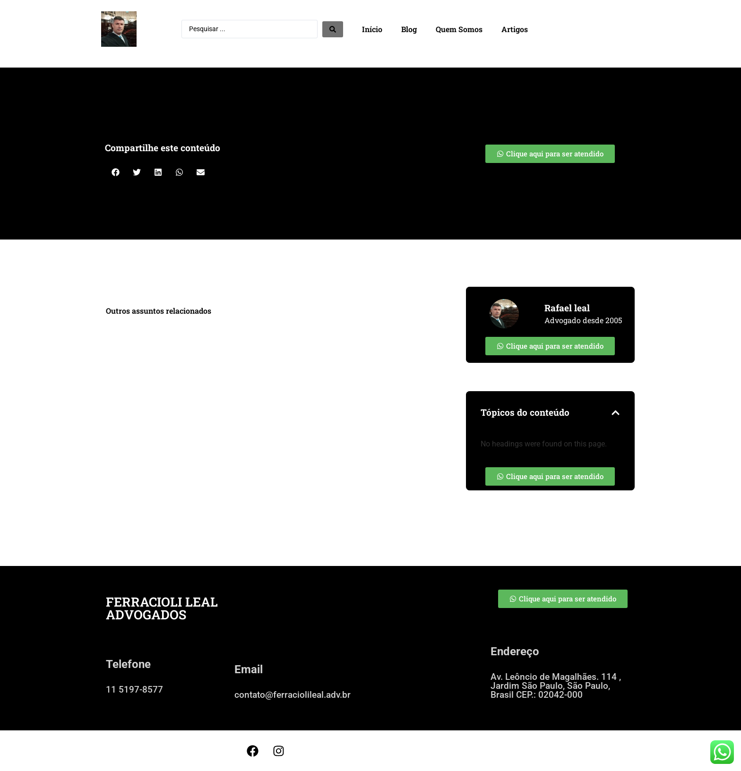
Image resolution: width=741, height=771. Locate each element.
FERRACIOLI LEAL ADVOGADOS (162, 608)
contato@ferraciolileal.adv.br (292, 694)
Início (372, 29)
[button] (115, 172)
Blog (409, 29)
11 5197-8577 (134, 689)
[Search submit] (332, 29)
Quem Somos (459, 29)
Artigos (514, 29)
